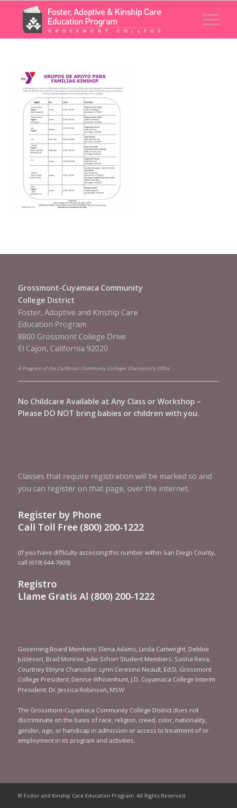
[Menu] (206, 19)
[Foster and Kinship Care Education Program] (98, 19)
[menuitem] (206, 19)
